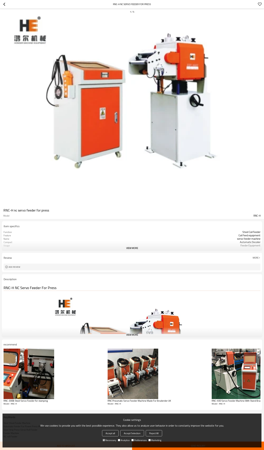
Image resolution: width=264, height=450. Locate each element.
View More (132, 248)
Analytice (124, 440)
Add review (14, 267)
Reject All (154, 433)
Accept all (110, 433)
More (256, 257)
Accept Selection (132, 433)
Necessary (109, 440)
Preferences (139, 440)
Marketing (154, 440)
